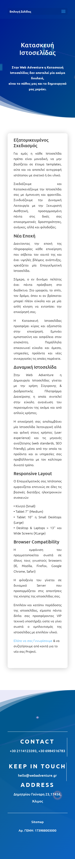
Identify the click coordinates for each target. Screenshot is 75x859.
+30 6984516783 (51, 751)
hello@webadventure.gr (37, 775)
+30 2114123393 (23, 751)
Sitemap (37, 821)
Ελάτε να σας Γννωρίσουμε (33, 640)
